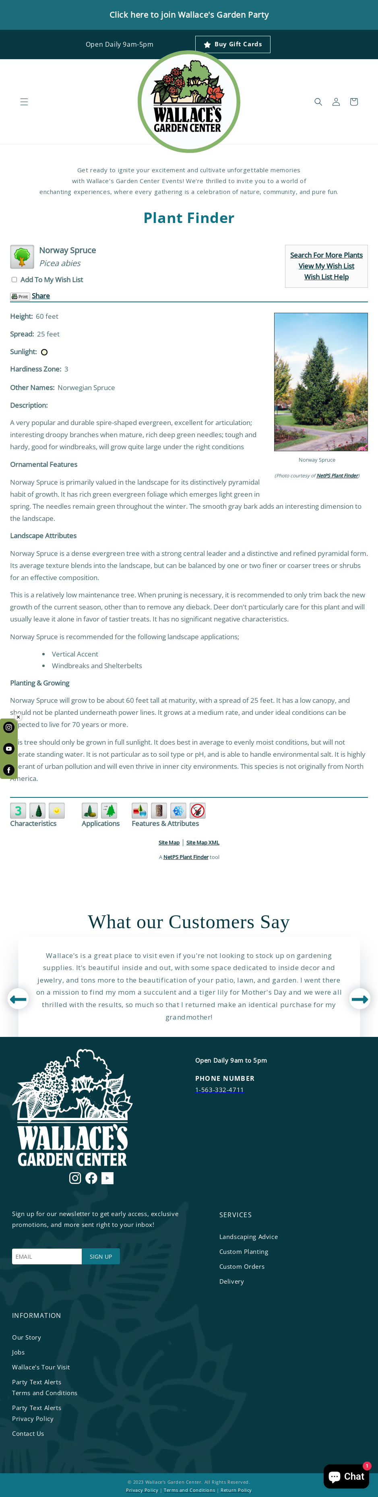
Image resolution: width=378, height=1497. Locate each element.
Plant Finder (189, 218)
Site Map (169, 842)
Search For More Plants (326, 255)
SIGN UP (101, 1256)
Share (41, 295)
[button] (24, 102)
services (235, 1214)
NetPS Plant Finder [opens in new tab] (186, 857)
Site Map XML (202, 842)
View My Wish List (326, 265)
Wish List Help (326, 276)
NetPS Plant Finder (337, 475)
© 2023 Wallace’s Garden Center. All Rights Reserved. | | (189, 1486)
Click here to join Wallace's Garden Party (189, 14)
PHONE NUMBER (225, 1078)
